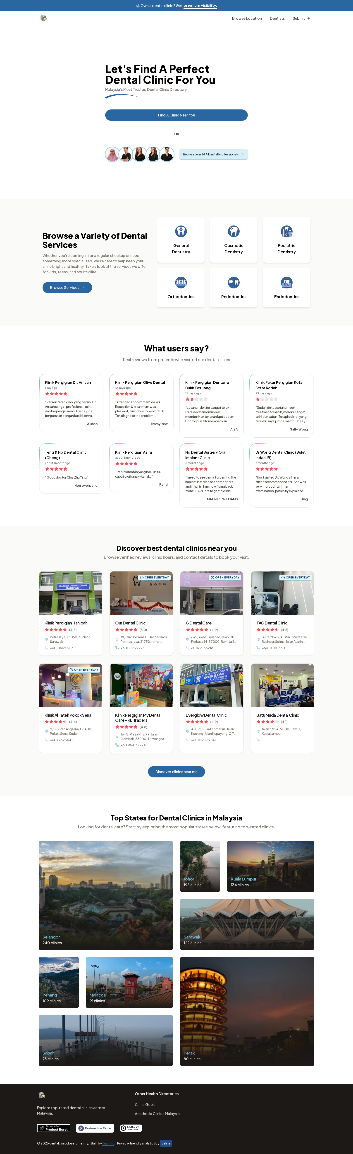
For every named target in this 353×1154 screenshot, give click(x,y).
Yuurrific (108, 1143)
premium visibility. (200, 5)
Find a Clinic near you (176, 115)
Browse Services (67, 287)
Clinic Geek (145, 1104)
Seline (166, 1143)
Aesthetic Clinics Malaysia (157, 1113)
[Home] (41, 1096)
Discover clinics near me (176, 771)
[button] (181, 240)
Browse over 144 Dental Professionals (213, 154)
